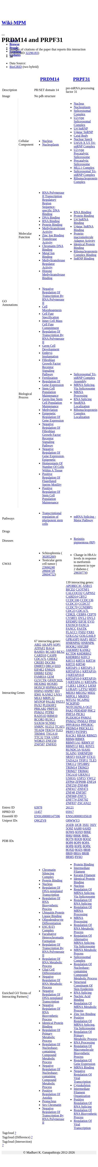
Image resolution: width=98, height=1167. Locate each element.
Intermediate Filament (82, 869)
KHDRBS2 (84, 653)
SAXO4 (39, 723)
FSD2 (82, 632)
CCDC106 (72, 600)
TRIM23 (83, 767)
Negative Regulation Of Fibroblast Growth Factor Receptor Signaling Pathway (51, 434)
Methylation (50, 409)
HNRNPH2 (73, 643)
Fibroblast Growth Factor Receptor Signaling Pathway (51, 367)
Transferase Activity (49, 240)
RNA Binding (51, 221)
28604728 (48, 571)
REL (82, 746)
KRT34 (90, 660)
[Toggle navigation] (3, 35)
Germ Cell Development (50, 347)
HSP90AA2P (54, 687)
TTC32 (38, 737)
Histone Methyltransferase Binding (53, 274)
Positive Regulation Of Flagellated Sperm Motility (52, 479)
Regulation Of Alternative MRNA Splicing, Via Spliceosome (84, 941)
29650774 (80, 572)
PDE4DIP (80, 710)
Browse (14, 44)
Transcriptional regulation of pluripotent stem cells (52, 518)
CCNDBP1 (85, 607)
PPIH (92, 721)
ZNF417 (71, 789)
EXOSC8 (72, 625)
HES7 (92, 639)
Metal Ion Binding (48, 254)
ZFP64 (70, 781)
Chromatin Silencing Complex (49, 873)
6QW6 (70, 832)
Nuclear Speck (83, 139)
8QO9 (78, 839)
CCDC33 (72, 603)
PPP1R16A (73, 724)
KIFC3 (85, 657)
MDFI (92, 689)
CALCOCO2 (74, 593)
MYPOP (39, 701)
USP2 (55, 737)
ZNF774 (71, 799)
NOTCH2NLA (75, 707)
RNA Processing (84, 1042)
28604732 (48, 574)
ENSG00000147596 (47, 816)
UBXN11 (84, 774)
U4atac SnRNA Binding (83, 228)
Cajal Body (81, 135)
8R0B (85, 853)
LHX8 (92, 685)
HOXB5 (52, 683)
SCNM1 (50, 723)
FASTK (82, 628)
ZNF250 (51, 740)
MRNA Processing (80, 393)
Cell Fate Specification (50, 315)
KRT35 (70, 664)
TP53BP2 (83, 764)
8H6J (69, 835)
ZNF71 (82, 796)
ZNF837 (71, 803)
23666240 (48, 567)
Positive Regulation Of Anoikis (51, 1094)
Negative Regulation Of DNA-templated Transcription (52, 996)
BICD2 (70, 589)
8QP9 (77, 842)
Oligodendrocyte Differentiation (53, 921)
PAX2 (38, 705)
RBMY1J (72, 746)
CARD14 (72, 596)
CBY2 (83, 596)
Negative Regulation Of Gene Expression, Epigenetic (53, 454)
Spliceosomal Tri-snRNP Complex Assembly (85, 378)
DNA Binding (51, 217)
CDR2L (71, 614)
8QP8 (69, 842)
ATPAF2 (39, 648)
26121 (70, 807)
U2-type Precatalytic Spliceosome (82, 153)
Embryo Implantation (50, 354)
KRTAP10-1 (74, 671)
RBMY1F (87, 742)
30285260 (48, 556)
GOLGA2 (72, 635)
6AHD (87, 828)
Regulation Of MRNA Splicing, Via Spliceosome (84, 893)
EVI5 (91, 621)
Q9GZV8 (40, 820)
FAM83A (40, 676)
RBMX (80, 739)
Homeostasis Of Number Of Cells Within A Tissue (53, 467)
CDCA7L (40, 659)
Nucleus (47, 141)
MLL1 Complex (84, 167)
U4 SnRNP (81, 128)
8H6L (85, 835)
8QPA (85, 842)
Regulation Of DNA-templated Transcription (52, 891)
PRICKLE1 (86, 728)
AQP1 (57, 644)
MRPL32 (49, 698)
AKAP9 (47, 644)
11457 (38, 811)
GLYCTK (40, 680)
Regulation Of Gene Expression (53, 383)
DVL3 (91, 618)
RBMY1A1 (73, 742)
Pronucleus (49, 1101)
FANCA (84, 625)
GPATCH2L (55, 680)
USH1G (71, 778)
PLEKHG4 (73, 717)
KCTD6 (71, 653)
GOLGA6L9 (87, 635)
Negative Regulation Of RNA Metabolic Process (52, 982)
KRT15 (70, 660)
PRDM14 (49, 79)
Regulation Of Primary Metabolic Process (51, 1035)
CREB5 (39, 662)
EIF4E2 (39, 669)
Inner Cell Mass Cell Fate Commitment (52, 324)
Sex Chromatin (51, 1104)
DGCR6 (50, 662)
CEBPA (81, 614)
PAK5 (69, 710)
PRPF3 (70, 732)
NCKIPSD (72, 703)
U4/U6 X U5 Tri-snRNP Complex (85, 144)
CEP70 (91, 614)
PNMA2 (71, 721)
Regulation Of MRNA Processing (83, 910)
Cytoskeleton (82, 1085)
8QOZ (87, 839)
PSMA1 (39, 712)
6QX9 (79, 832)
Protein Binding (52, 224)
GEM (50, 676)
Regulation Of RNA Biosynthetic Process (51, 904)
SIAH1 (85, 749)
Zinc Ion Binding (53, 235)
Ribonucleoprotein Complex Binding (85, 253)
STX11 (91, 756)
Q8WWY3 (72, 820)
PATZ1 (60, 701)
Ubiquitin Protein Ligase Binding (53, 914)
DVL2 (82, 618)
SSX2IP (81, 756)
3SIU (85, 825)
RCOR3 (39, 719)
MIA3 (38, 698)
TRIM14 (71, 767)
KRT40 (80, 664)
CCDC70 (72, 607)
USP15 (81, 778)
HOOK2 (71, 646)
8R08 (86, 849)
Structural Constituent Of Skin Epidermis (83, 985)
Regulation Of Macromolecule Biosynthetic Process (83, 1051)
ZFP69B (80, 781)
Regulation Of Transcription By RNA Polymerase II (53, 337)
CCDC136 (86, 600)
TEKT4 (50, 730)
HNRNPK (87, 643)
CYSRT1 (71, 618)
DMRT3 (39, 666)
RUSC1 (50, 719)
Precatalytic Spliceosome (82, 162)
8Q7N (69, 839)
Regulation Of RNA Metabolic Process (52, 962)
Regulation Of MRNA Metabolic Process (85, 1007)
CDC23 (70, 610)
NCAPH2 (83, 700)
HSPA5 (39, 691)
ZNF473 (82, 789)
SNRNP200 (85, 753)
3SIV (93, 825)
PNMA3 (82, 721)
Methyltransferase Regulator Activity (53, 264)
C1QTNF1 (82, 589)
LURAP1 (72, 689)
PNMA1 (86, 717)
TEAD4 (39, 730)
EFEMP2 (72, 621)
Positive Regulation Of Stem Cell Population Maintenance (51, 495)
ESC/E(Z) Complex (48, 928)
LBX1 (72, 685)
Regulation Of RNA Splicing (83, 901)
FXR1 (90, 632)
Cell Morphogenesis (52, 308)
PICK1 (80, 714)
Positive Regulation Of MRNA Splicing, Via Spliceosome (84, 1023)
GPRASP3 (72, 639)
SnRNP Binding (84, 258)
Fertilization (50, 377)
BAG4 (50, 648)
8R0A (77, 853)
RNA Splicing (82, 399)
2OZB (70, 825)
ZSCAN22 (84, 803)
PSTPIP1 (81, 732)
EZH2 (49, 673)
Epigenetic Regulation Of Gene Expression (53, 417)
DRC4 (50, 666)
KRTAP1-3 (88, 667)
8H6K (77, 835)
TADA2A (72, 760)
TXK (47, 737)
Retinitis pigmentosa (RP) (84, 540)
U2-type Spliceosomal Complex (82, 121)
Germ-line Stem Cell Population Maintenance (52, 402)
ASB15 (87, 586)
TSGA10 (52, 733)
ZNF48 (70, 792)
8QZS (79, 849)
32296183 (31, 53)
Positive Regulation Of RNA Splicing (83, 1103)
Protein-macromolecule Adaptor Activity (84, 237)
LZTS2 (83, 689)
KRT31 (80, 660)
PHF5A (70, 714)
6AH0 (78, 828)
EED (57, 666)
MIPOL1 (71, 696)
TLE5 (59, 730)
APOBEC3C (74, 586)
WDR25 (39, 740)
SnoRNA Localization (81, 404)
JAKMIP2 (72, 650)
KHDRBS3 (73, 657)
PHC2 (91, 710)
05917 (70, 811)
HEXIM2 (40, 683)
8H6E (87, 832)
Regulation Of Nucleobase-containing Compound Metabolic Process (51, 1053)
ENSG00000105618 (78, 816)
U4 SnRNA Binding (81, 221)
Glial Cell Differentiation (51, 971)
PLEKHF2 (49, 705)
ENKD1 (50, 669)
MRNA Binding (84, 1067)
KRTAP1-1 (73, 667)
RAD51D (40, 716)
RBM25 (92, 735)
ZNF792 (82, 799)
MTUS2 (71, 700)
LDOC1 (82, 685)
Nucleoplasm (50, 144)
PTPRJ (49, 712)
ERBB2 (39, 673)
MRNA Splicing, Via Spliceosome (84, 386)
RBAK (81, 735)
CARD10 (40, 655)
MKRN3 (83, 696)
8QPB (69, 846)
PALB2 (50, 701)
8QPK (87, 846)
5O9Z (69, 828)
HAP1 (84, 639)
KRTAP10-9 (74, 678)
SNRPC (39, 726)
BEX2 (61, 651)
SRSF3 (70, 756)
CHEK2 (52, 659)
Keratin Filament (84, 875)
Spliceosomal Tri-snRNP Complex (85, 173)
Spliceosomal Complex (82, 112)
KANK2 (47, 694)
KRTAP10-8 (76, 675)
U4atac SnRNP (83, 132)
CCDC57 (84, 603)
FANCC (71, 628)
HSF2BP (82, 646)
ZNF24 (91, 781)
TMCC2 (71, 764)
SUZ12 (49, 726)
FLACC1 (72, 632)
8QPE (78, 846)
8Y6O (78, 857)
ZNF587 (39, 744)
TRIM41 (39, 733)
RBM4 (70, 739)
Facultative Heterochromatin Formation (53, 937)
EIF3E (82, 621)
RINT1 (89, 746)
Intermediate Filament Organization (82, 1092)
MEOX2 (81, 692)
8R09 (69, 853)
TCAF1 (60, 726)
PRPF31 (81, 79)
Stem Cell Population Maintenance (50, 392)
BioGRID (16, 66)
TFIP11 (83, 760)
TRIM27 (71, 771)
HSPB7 (49, 691)
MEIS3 (70, 692)
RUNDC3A (73, 749)
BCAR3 (51, 651)
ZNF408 (82, 785)
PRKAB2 (40, 708)
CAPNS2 (89, 593)
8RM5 (70, 857)
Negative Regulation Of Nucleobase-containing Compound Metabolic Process (51, 1076)
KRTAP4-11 (76, 682)
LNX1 (58, 694)
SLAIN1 (71, 753)
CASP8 (51, 655)
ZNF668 (71, 796)
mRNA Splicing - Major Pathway (85, 518)
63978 (38, 807)
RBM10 (52, 716)
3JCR (78, 825)
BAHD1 (39, 651)
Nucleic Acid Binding (82, 997)
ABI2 (37, 644)
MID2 (91, 692)
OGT (89, 707)
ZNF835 (51, 744)
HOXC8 (39, 687)
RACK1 (71, 735)
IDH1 (37, 694)
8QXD (70, 849)
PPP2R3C (87, 724)
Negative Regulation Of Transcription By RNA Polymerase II (53, 296)
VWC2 (91, 778)
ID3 (57, 691)
